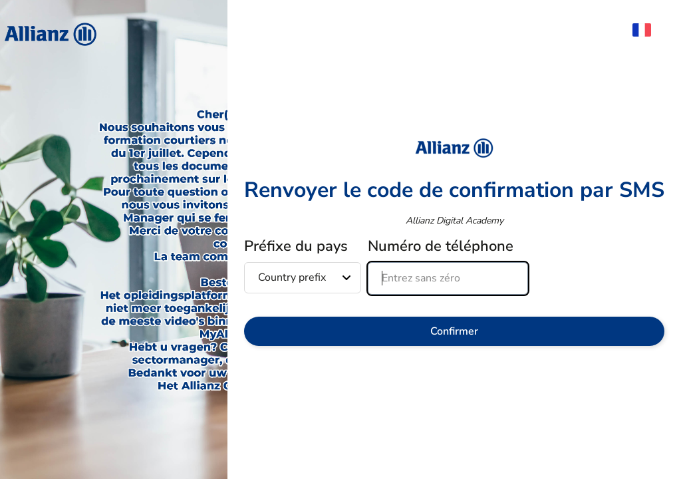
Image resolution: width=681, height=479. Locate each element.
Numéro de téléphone (440, 246)
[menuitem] (648, 30)
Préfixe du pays (296, 246)
